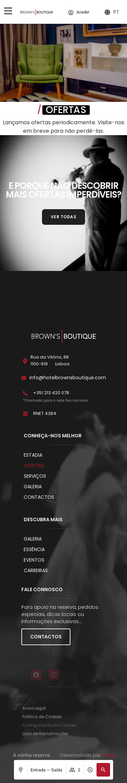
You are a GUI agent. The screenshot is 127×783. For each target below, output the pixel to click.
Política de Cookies (42, 717)
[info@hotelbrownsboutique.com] (23, 378)
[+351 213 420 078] (25, 393)
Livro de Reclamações (45, 733)
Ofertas (34, 465)
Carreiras (36, 570)
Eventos (34, 560)
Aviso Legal (34, 708)
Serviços (35, 476)
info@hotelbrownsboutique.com (67, 377)
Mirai (108, 755)
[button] (103, 770)
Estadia (33, 455)
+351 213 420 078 (51, 392)
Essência (34, 549)
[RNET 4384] (25, 414)
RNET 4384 (44, 413)
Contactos (39, 497)
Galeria (33, 486)
